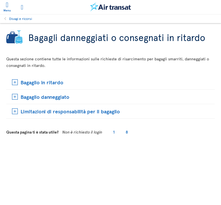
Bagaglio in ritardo (42, 82)
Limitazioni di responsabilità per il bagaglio (70, 111)
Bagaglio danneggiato (45, 96)
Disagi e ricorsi (20, 18)
